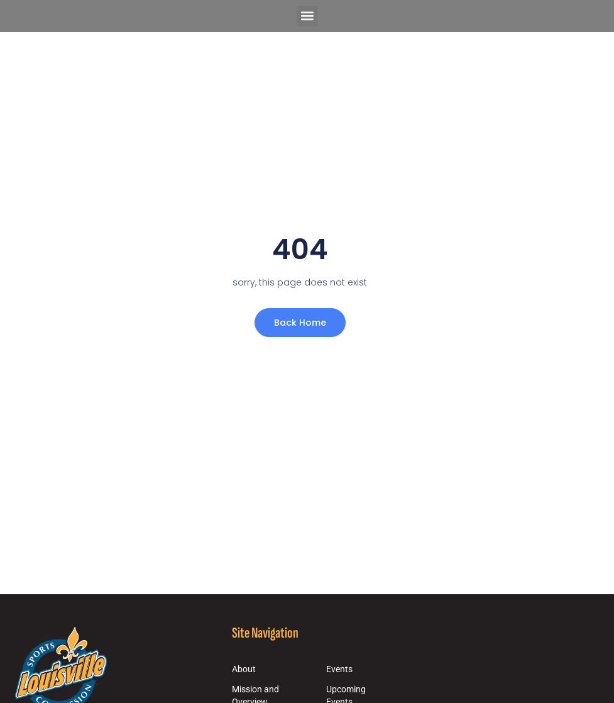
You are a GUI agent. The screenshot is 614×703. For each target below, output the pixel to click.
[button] (307, 16)
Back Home (300, 322)
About (244, 669)
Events (339, 669)
